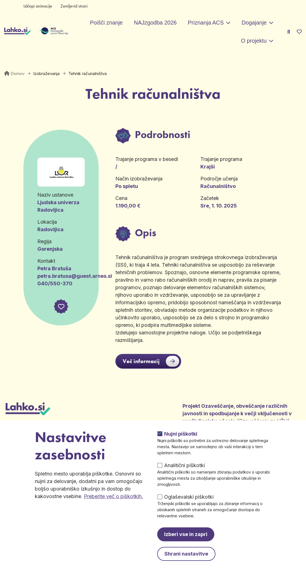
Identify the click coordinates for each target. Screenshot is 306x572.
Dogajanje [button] (254, 23)
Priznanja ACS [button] (206, 23)
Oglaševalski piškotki (188, 497)
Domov (18, 73)
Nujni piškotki (180, 434)
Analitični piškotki (184, 465)
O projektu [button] (254, 41)
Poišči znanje (106, 23)
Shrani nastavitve (186, 554)
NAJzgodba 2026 (155, 23)
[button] (61, 306)
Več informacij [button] (151, 361)
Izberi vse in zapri (185, 534)
